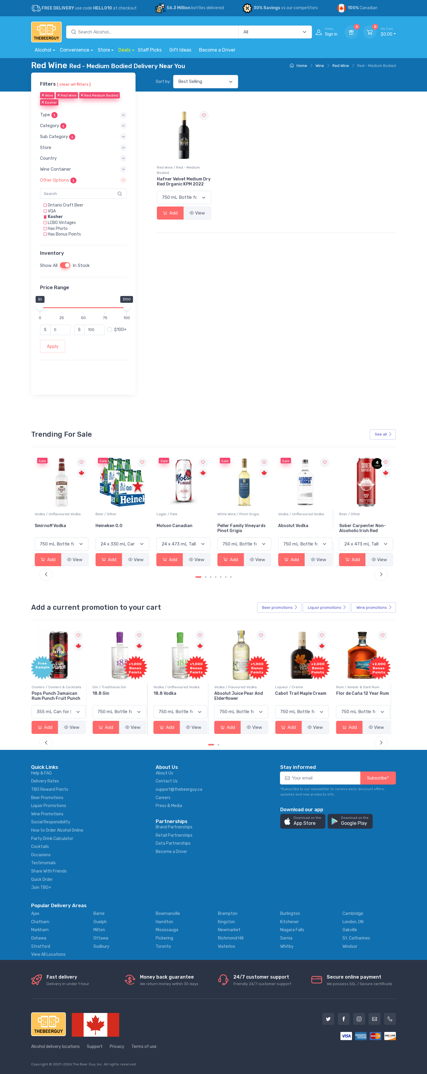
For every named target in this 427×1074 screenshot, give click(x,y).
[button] (83, 115)
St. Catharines (356, 938)
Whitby (287, 946)
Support (95, 1046)
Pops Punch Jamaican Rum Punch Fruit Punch (59, 696)
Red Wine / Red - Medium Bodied (178, 170)
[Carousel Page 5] (221, 577)
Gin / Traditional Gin (112, 687)
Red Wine (340, 65)
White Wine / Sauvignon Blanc (60, 514)
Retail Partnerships (174, 835)
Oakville (349, 929)
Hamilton (164, 921)
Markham (40, 929)
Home (298, 65)
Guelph (100, 921)
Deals (124, 50)
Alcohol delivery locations (55, 1046)
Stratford (40, 946)
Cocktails (40, 846)
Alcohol (43, 50)
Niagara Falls (292, 929)
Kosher (49, 103)
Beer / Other (167, 514)
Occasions (41, 854)
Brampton (228, 913)
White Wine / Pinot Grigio (299, 514)
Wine (320, 65)
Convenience (74, 50)
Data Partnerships (173, 843)
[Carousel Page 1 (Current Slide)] (198, 577)
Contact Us (167, 781)
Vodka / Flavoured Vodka (238, 687)
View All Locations (48, 954)
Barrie (99, 913)
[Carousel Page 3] (210, 577)
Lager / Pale (227, 514)
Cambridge (352, 913)
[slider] (40, 307)
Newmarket (229, 929)
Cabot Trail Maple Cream (303, 693)
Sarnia (286, 938)
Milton (99, 929)
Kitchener (289, 921)
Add (170, 213)
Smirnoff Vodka (111, 525)
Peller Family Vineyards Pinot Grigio (302, 528)
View (197, 213)
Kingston (226, 921)
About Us (164, 773)
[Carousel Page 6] (226, 577)
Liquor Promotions (48, 805)
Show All (49, 265)
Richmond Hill (230, 938)
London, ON (353, 921)
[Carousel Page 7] (231, 577)
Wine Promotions (47, 814)
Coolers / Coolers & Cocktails (60, 687)
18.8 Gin (103, 693)
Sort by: (163, 81)
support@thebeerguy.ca (179, 789)
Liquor (327, 608)
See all (383, 434)
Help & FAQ (41, 773)
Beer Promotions (47, 797)
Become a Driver (217, 50)
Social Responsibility (50, 822)
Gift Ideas (180, 50)
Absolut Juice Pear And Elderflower (241, 696)
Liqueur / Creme (292, 687)
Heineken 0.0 (170, 525)
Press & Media (169, 805)
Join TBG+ (41, 887)
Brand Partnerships (174, 827)
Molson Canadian (235, 525)
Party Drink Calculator (52, 838)
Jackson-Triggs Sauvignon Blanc (52, 528)
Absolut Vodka (354, 525)
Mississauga (167, 929)
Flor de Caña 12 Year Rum (365, 693)
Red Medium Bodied (99, 96)
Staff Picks (150, 50)
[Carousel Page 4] (215, 577)
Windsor (349, 946)
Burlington (290, 913)
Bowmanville (168, 913)
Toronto (163, 946)
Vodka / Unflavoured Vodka (118, 514)
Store (104, 50)
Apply (52, 346)
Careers (163, 797)
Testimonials (43, 862)
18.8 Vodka (168, 693)
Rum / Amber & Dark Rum (361, 687)
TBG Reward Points (49, 789)
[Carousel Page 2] (205, 577)
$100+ (120, 329)
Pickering (164, 938)
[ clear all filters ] (74, 84)
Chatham (40, 921)
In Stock (81, 265)
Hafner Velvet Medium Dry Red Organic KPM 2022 (184, 182)
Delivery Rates (45, 781)
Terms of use (144, 1046)
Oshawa (38, 938)
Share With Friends (49, 871)
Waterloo (226, 946)
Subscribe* (378, 778)
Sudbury (101, 946)
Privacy (117, 1046)
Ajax (35, 913)
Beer (280, 608)
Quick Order (42, 879)
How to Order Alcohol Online (57, 830)
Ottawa (100, 938)
